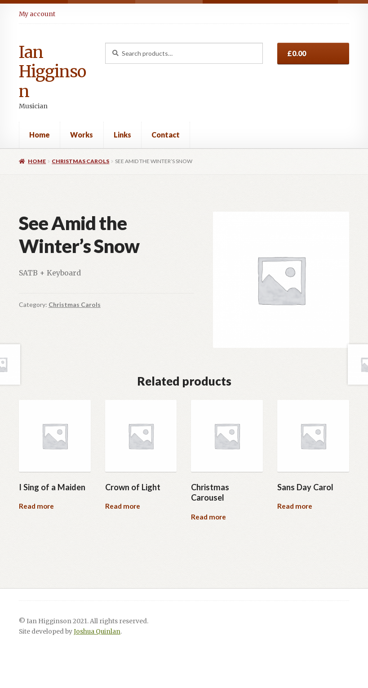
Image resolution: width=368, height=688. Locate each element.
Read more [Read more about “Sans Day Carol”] (294, 506)
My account (37, 14)
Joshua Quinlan (97, 631)
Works (81, 134)
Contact (165, 134)
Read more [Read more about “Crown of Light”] (122, 506)
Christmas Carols (80, 161)
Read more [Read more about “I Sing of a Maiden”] (36, 506)
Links (122, 134)
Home (39, 134)
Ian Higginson (52, 72)
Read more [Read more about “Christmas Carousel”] (208, 517)
